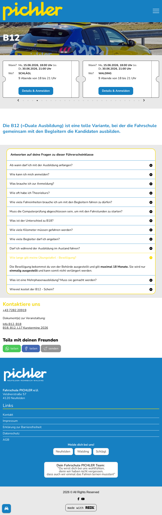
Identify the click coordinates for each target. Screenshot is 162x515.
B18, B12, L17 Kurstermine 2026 (25, 328)
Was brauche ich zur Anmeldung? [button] (32, 184)
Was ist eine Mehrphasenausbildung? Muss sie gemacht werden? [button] (53, 280)
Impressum (10, 421)
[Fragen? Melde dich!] (6, 508)
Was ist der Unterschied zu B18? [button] (31, 221)
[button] (18, 100)
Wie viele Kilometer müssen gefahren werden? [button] (41, 230)
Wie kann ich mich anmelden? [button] (29, 174)
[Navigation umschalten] (156, 10)
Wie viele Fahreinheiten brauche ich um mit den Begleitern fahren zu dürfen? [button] (61, 202)
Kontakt (8, 415)
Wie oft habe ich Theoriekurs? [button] (30, 193)
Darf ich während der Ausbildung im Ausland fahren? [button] (45, 248)
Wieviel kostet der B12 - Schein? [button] (32, 289)
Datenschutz (11, 433)
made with (80, 508)
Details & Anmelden (40, 91)
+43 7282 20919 (14, 310)
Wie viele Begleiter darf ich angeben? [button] (35, 239)
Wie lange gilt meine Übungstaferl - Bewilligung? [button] (43, 258)
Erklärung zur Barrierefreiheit (22, 427)
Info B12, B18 (12, 324)
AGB (6, 440)
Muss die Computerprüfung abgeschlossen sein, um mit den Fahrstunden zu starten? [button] (66, 211)
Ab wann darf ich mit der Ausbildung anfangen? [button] (41, 165)
